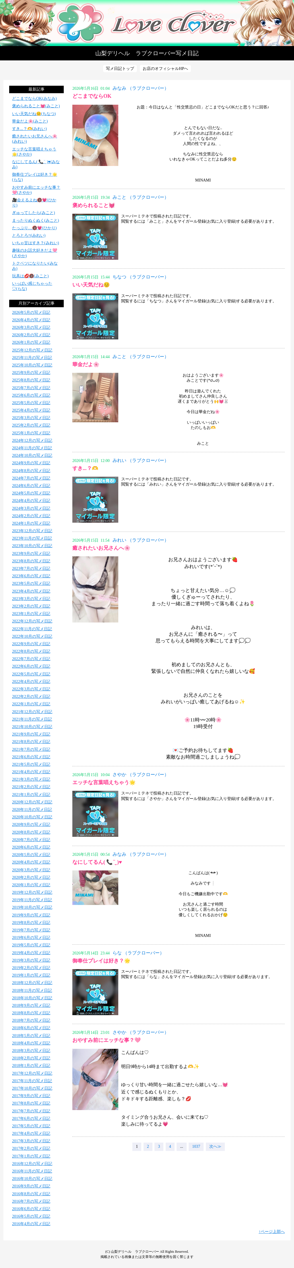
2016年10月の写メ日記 (32, 1179)
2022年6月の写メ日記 (31, 666)
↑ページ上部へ (272, 1231)
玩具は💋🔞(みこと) (30, 276)
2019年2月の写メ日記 (31, 968)
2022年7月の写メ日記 (31, 659)
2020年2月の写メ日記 (31, 877)
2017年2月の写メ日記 (31, 1148)
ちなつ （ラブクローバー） (141, 276)
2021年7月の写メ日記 (31, 749)
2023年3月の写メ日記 (31, 599)
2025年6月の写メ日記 (31, 395)
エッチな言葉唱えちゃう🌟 (104, 782)
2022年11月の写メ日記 (32, 629)
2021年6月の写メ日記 (31, 757)
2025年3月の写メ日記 (31, 418)
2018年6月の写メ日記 (31, 1028)
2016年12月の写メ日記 (32, 1164)
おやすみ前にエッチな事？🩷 (106, 1040)
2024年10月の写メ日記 (32, 455)
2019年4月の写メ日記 (31, 953)
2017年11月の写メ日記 (32, 1081)
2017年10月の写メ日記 (32, 1088)
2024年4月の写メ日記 (31, 501)
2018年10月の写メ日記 (32, 998)
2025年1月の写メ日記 (31, 433)
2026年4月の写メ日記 (31, 320)
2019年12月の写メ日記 (32, 892)
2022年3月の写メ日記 (31, 689)
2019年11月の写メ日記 (32, 900)
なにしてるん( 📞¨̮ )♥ (97, 862)
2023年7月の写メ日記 (31, 568)
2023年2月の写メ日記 (31, 606)
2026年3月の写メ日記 (31, 327)
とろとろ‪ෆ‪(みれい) (28, 235)
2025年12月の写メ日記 (32, 350)
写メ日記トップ (120, 68)
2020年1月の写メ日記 (31, 885)
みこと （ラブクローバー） (141, 197)
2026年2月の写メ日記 (31, 335)
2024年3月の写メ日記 (31, 508)
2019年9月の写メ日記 (31, 915)
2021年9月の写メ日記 (31, 734)
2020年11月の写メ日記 (32, 809)
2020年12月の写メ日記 (32, 802)
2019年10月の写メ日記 (32, 907)
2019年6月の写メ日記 (31, 937)
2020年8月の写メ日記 (31, 832)
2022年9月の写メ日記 (31, 644)
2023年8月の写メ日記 (31, 561)
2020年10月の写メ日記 (32, 817)
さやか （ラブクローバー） (141, 774)
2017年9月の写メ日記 (31, 1096)
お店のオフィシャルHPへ (165, 68)
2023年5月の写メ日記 (31, 583)
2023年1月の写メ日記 (31, 614)
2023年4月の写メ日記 (31, 591)
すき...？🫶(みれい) (29, 129)
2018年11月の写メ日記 (32, 990)
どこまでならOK (91, 96)
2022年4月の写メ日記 (31, 681)
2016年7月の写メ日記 (31, 1201)
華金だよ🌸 (85, 364)
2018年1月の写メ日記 (31, 1065)
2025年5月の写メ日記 (31, 403)
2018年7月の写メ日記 (31, 1020)
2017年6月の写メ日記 (31, 1118)
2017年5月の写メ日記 (31, 1126)
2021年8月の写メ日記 (31, 742)
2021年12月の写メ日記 (32, 712)
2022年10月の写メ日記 (32, 636)
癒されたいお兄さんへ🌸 (101, 548)
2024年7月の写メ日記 (31, 478)
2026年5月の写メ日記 (31, 312)
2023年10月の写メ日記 (32, 546)
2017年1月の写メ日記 (31, 1156)
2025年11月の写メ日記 (32, 358)
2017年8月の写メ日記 (31, 1103)
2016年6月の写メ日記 (31, 1209)
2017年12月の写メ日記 (32, 1073)
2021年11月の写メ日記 (32, 719)
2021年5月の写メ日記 (31, 764)
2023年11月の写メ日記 (32, 538)
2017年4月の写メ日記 (31, 1133)
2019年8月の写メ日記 (31, 923)
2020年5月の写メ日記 (31, 855)
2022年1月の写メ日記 (31, 704)
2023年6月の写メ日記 (31, 576)
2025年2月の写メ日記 (31, 425)
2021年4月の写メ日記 (31, 772)
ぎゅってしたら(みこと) (33, 213)
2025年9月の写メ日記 (31, 373)
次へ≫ (215, 1146)
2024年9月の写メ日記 (31, 463)
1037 (196, 1146)
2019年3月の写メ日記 (31, 960)
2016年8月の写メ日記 (31, 1194)
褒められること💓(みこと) (36, 106)
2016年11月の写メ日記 (32, 1171)
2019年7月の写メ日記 (31, 930)
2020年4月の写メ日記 (31, 862)
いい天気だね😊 (91, 285)
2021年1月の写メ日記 (31, 794)
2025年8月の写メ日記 (31, 380)
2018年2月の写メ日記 (31, 1058)
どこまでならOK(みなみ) (34, 98)
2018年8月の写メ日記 (31, 1013)
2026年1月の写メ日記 (31, 342)
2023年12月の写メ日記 (32, 531)
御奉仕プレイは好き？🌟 (101, 961)
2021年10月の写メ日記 (32, 727)
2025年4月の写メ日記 (31, 410)
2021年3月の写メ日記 (31, 779)
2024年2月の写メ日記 (31, 516)
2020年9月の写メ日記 (31, 824)
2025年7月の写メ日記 (31, 388)
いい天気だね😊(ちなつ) (34, 114)
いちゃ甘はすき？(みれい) (35, 243)
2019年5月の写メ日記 (31, 945)
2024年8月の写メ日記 (31, 471)
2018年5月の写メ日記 (31, 1036)
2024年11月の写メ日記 (32, 448)
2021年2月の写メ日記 (31, 787)
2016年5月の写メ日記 (31, 1216)
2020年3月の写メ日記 (31, 870)
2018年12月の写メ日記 (32, 983)
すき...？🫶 (85, 468)
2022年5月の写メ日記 (31, 674)
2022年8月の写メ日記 (31, 651)
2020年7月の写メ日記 (31, 840)
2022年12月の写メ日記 (32, 621)
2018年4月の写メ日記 (31, 1043)
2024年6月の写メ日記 (31, 486)
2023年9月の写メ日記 (31, 553)
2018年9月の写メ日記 (31, 1005)
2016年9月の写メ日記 (31, 1186)
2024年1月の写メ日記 (31, 523)
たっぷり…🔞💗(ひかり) (34, 228)
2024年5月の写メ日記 (31, 493)
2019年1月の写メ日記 (31, 975)
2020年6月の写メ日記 (31, 847)
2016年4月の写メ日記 (31, 1224)
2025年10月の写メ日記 (32, 365)
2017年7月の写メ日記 (31, 1111)
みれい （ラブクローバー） (141, 460)
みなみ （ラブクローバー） (141, 88)
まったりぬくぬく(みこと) (35, 220)
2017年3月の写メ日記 (31, 1141)
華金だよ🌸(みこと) (30, 121)
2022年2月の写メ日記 (31, 696)
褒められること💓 (93, 205)
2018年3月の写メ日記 (31, 1051)
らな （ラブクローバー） (138, 952)
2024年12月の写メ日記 (32, 440)
